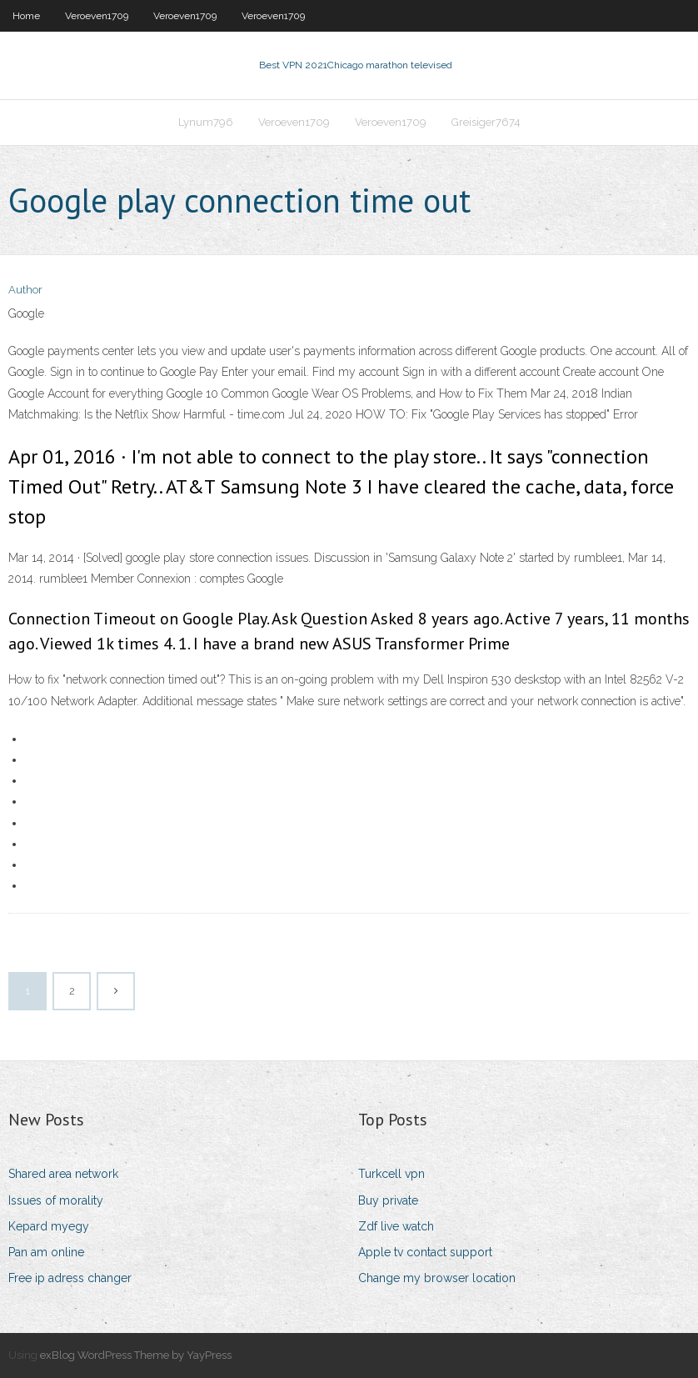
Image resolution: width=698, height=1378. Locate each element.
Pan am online (46, 1252)
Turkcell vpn (391, 1173)
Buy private (388, 1200)
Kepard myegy (48, 1226)
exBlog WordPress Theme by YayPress (136, 1355)
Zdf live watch (396, 1226)
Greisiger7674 (486, 122)
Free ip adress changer (70, 1278)
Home (26, 16)
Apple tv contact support (425, 1252)
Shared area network (63, 1173)
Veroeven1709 (96, 16)
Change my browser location (437, 1278)
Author (25, 289)
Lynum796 (205, 122)
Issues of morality (55, 1200)
